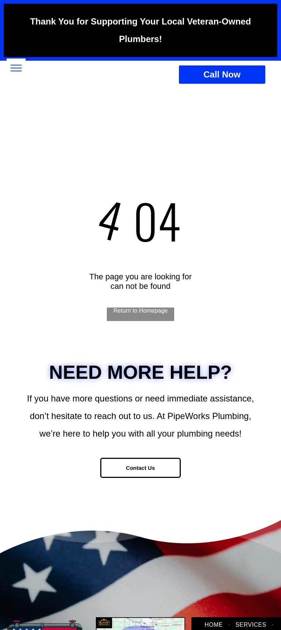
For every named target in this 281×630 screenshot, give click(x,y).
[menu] (16, 68)
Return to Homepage (140, 311)
